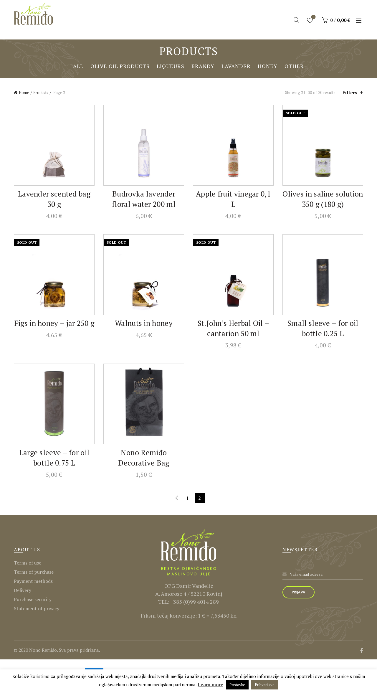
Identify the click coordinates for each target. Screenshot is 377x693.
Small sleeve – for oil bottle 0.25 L (322, 328)
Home (24, 92)
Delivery (22, 590)
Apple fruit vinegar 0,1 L (233, 199)
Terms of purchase (34, 572)
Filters (350, 92)
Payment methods (33, 581)
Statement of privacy (36, 608)
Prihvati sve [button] (265, 684)
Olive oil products (120, 66)
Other (294, 66)
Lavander (236, 66)
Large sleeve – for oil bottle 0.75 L (54, 458)
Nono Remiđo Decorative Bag (143, 458)
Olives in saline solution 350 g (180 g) (322, 199)
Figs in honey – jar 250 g (54, 323)
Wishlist (313, 17)
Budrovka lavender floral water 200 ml (144, 199)
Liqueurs (170, 66)
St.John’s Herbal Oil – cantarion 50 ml (233, 328)
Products (40, 92)
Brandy (202, 66)
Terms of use (27, 563)
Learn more (210, 684)
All (78, 66)
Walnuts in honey (144, 323)
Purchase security (33, 599)
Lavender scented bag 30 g (54, 199)
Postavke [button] (237, 684)
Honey (267, 66)
